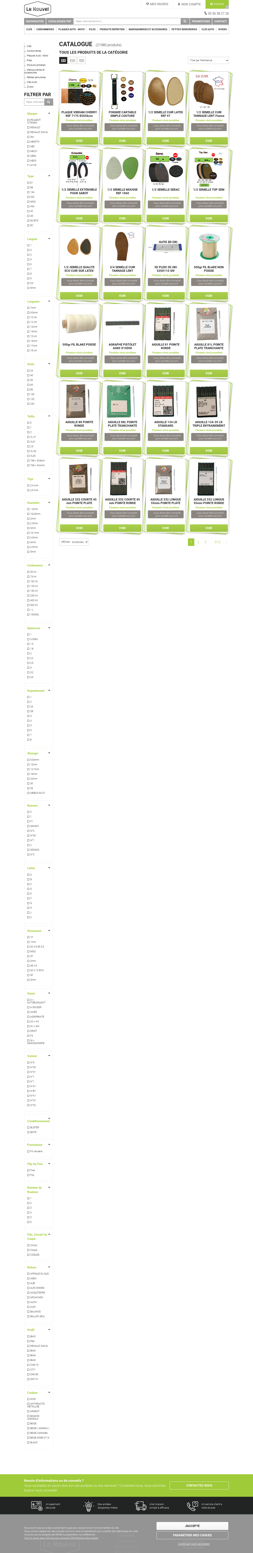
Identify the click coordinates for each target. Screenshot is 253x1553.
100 (32, 394)
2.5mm (34, 523)
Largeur (32, 239)
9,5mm (34, 312)
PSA (32, 1341)
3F (31, 975)
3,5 (31, 677)
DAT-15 (34, 1379)
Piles (92, 29)
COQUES (34, 1254)
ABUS (33, 160)
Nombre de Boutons (34, 1190)
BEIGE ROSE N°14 (39, 1437)
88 (31, 187)
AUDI (33, 1307)
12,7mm (34, 769)
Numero (32, 805)
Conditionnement (38, 1121)
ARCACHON (36, 1297)
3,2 (31, 672)
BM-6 (33, 1350)
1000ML (34, 614)
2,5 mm (34, 490)
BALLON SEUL (37, 1316)
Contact (220, 21)
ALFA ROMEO (37, 1288)
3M (32, 137)
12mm (33, 326)
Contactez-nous (199, 1485)
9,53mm (34, 759)
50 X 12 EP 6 (37, 970)
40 (31, 375)
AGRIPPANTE (37, 1016)
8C (31, 225)
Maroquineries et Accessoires (148, 29)
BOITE (33, 1132)
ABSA (33, 156)
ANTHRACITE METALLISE (36, 1405)
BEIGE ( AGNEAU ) (39, 1428)
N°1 (32, 840)
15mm (33, 341)
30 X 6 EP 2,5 (37, 946)
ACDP (33, 165)
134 (32, 192)
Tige (30, 479)
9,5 (31, 283)
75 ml (33, 576)
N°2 (32, 854)
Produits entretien (112, 29)
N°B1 (33, 1091)
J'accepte (192, 1526)
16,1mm (34, 532)
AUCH (33, 1302)
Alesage (32, 753)
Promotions (201, 21)
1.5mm (34, 509)
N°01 (33, 1072)
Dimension (34, 931)
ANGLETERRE (37, 1292)
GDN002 (34, 849)
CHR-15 (34, 1365)
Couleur (32, 1393)
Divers (222, 29)
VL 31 (33, 437)
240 (32, 403)
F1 (31, 821)
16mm (33, 774)
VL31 (33, 441)
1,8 (31, 648)
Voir (79, 141)
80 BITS (34, 220)
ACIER (33, 1012)
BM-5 (33, 1336)
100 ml (34, 581)
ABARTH (34, 141)
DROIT (33, 1031)
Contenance (35, 565)
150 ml (34, 591)
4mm (33, 542)
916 (218, 542)
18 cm (33, 350)
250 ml (34, 595)
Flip (32, 1175)
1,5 (31, 644)
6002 (33, 201)
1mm (33, 942)
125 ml (34, 586)
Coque (33, 1250)
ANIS (33, 1399)
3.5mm (34, 537)
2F (31, 956)
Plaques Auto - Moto (72, 29)
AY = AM (34, 1026)
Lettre (31, 868)
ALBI (32, 1283)
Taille (30, 416)
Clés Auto (208, 29)
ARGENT (35, 1411)
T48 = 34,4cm (37, 465)
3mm (33, 528)
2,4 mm (34, 485)
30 (31, 783)
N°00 (33, 835)
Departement (35, 691)
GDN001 (34, 826)
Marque (32, 113)
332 (32, 197)
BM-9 (33, 1360)
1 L (31, 609)
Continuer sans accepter (194, 1544)
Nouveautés (35, 21)
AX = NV (34, 1021)
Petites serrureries (184, 29)
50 (31, 380)
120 (32, 399)
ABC (32, 146)
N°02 (33, 1105)
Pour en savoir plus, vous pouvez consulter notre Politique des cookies (61, 1538)
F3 (31, 1035)
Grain (30, 364)
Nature (31, 1267)
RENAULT (35, 127)
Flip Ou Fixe (35, 1164)
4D (31, 216)
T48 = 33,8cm (37, 460)
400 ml (34, 600)
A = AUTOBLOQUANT (36, 1001)
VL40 (33, 456)
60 (31, 384)
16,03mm (35, 514)
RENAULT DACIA (39, 132)
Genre (31, 993)
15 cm (33, 336)
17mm (33, 345)
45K (32, 206)
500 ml (34, 605)
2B (31, 711)
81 (31, 182)
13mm (33, 331)
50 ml (33, 572)
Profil (30, 1330)
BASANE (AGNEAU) (33, 1417)
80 (31, 389)
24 (31, 370)
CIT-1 (33, 1369)
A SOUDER (36, 1007)
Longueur (33, 301)
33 (31, 788)
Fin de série (36, 1151)
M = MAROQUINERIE (35, 1042)
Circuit (33, 1245)
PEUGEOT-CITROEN (34, 121)
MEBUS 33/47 (37, 793)
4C (31, 211)
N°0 (32, 830)
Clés (29, 29)
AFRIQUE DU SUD (39, 1273)
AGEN (33, 1278)
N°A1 (33, 1086)
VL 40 (33, 451)
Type (30, 176)
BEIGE (33, 1423)
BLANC (34, 1442)
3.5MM (34, 639)
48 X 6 (33, 965)
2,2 (31, 658)
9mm (33, 288)
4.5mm (34, 547)
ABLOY (33, 151)
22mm (33, 778)
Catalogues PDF (59, 21)
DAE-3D (34, 1374)
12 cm (33, 322)
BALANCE (35, 1311)
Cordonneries (45, 29)
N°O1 (33, 1100)
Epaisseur (33, 628)
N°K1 (33, 1095)
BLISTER (34, 1127)
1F (31, 937)
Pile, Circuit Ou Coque (37, 1237)
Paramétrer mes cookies (192, 1535)
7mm (33, 307)
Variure (32, 1056)
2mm (33, 518)
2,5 (31, 446)
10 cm (33, 317)
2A (31, 706)
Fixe (32, 1170)
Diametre (33, 503)
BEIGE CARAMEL (39, 1433)
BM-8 (33, 1355)
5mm (33, 551)
